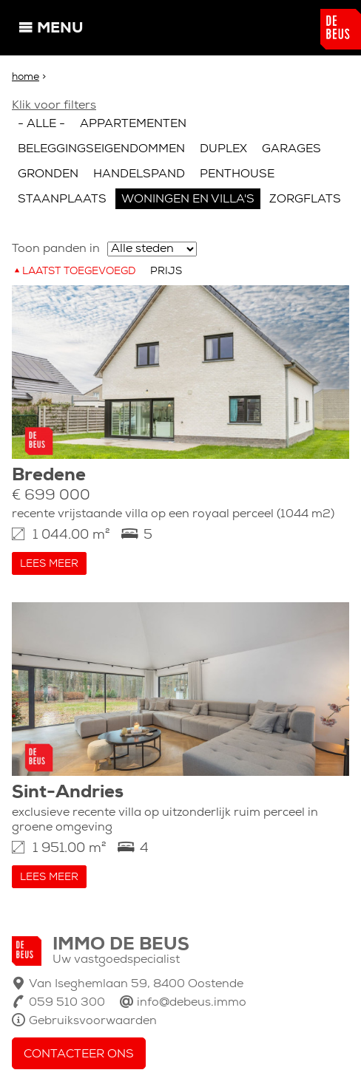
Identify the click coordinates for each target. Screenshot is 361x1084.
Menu (60, 28)
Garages (291, 149)
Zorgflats (305, 199)
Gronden (48, 174)
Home (25, 77)
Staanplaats (62, 199)
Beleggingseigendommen (101, 149)
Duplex (223, 149)
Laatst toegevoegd (78, 271)
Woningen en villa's (187, 199)
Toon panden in (56, 249)
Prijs (166, 271)
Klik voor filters (54, 106)
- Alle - (41, 124)
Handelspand (139, 174)
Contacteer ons (79, 1054)
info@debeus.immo (191, 1003)
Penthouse (237, 174)
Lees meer (49, 564)
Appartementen (133, 124)
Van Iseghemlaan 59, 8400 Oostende (136, 984)
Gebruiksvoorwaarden (93, 1021)
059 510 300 (67, 1003)
